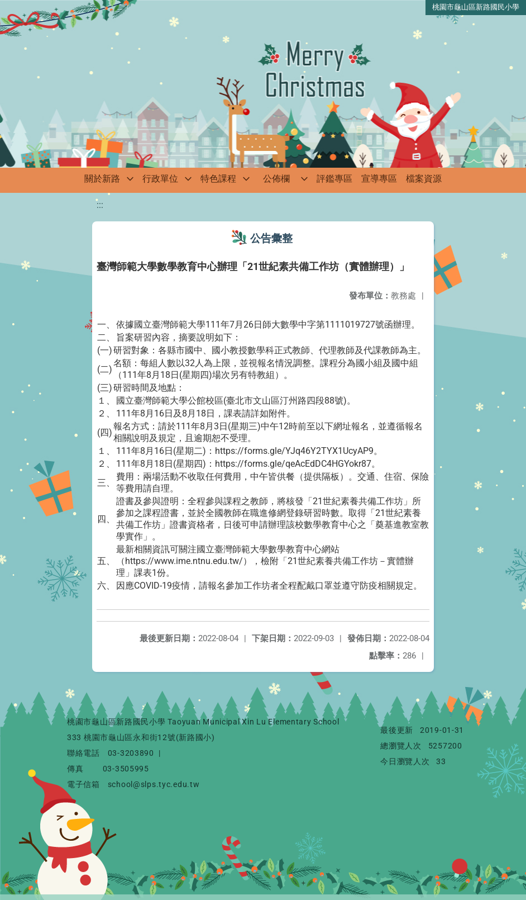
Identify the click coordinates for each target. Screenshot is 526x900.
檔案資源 (424, 178)
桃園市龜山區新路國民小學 (475, 7)
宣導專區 (379, 178)
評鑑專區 (334, 178)
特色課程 (218, 178)
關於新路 (102, 178)
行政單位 (160, 178)
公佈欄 (276, 178)
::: (100, 205)
